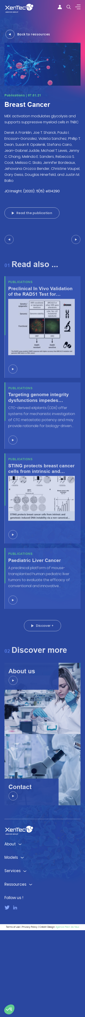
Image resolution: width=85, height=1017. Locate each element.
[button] (9, 1009)
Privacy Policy (29, 1013)
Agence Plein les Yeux (67, 1013)
